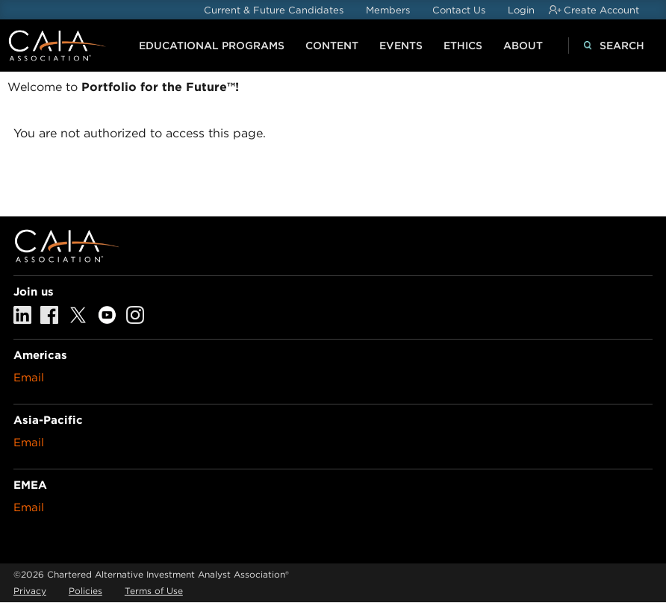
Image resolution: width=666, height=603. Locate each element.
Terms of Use (154, 590)
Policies (85, 590)
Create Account (601, 10)
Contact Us (458, 10)
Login (521, 10)
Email (28, 377)
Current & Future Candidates (273, 10)
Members (388, 10)
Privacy (29, 590)
